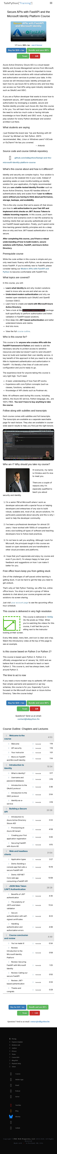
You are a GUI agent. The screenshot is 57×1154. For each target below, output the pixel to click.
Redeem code (14, 1045)
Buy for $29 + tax (16, 50)
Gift (35, 56)
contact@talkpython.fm (29, 719)
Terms (12, 1054)
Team (23, 56)
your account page (19, 602)
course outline (23, 331)
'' (18, 3)
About (12, 1067)
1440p (50, 617)
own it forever (37, 45)
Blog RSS (13, 1060)
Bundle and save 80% (39, 50)
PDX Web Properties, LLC (25, 1139)
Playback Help (14, 1063)
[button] (51, 3)
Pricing (12, 1039)
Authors (12, 1048)
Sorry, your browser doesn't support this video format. (28, 31)
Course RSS (13, 1057)
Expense (15, 1041)
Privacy (12, 1051)
